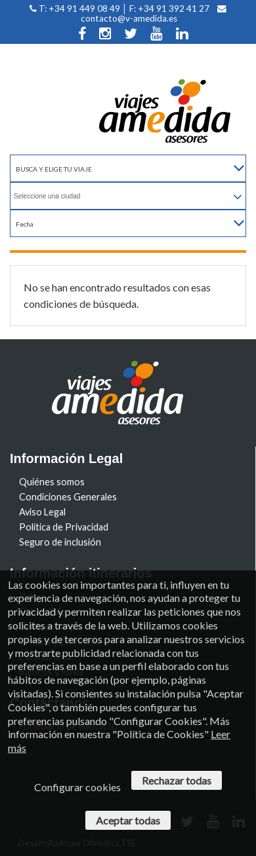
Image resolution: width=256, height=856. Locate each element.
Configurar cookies (77, 787)
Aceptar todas (128, 820)
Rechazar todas (176, 780)
